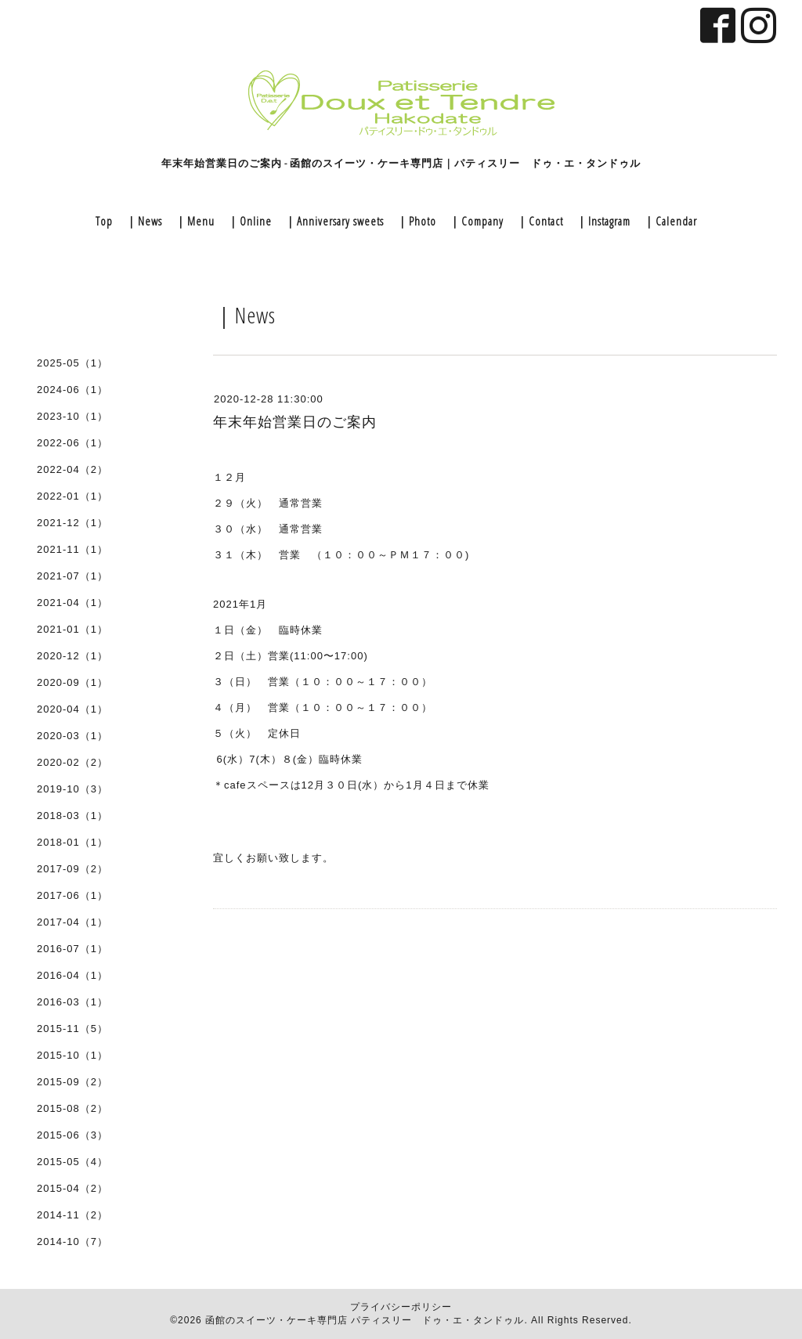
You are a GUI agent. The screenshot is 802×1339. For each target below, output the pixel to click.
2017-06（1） (72, 895)
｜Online (249, 221)
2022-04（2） (72, 469)
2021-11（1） (72, 549)
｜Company (476, 221)
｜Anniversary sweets (334, 221)
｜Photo (416, 221)
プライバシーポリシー (401, 1306)
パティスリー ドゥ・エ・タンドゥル (437, 1320)
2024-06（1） (72, 389)
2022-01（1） (72, 496)
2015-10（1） (72, 1055)
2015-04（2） (72, 1188)
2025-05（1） (72, 363)
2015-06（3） (72, 1135)
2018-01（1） (72, 842)
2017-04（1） (72, 922)
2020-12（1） (72, 656)
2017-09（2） (72, 869)
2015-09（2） (72, 1082)
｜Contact (539, 221)
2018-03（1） (72, 815)
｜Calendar (670, 221)
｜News (143, 221)
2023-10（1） (72, 416)
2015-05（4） (72, 1162)
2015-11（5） (72, 1028)
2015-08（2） (72, 1108)
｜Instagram (603, 221)
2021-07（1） (72, 576)
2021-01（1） (72, 629)
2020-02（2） (72, 762)
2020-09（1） (72, 682)
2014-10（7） (72, 1241)
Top (104, 221)
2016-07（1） (72, 949)
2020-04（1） (72, 709)
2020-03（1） (72, 736)
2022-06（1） (72, 443)
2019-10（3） (72, 789)
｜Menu (195, 221)
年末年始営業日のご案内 (295, 422)
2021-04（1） (72, 602)
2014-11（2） (72, 1215)
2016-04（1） (72, 975)
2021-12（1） (72, 523)
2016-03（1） (72, 1002)
